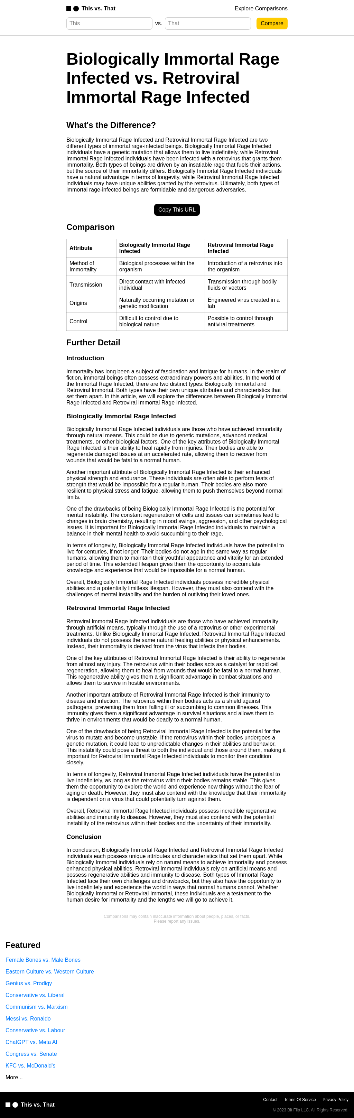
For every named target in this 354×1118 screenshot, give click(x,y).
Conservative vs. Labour (35, 1030)
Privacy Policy (335, 1099)
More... (14, 1077)
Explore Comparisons (261, 8)
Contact (270, 1099)
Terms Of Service (300, 1099)
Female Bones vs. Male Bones (43, 960)
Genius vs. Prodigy (29, 983)
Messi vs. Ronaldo (28, 1019)
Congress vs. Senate (31, 1054)
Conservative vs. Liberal (35, 995)
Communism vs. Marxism (37, 1007)
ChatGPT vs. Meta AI (31, 1042)
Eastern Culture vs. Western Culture (50, 972)
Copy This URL (177, 210)
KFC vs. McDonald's (30, 1066)
